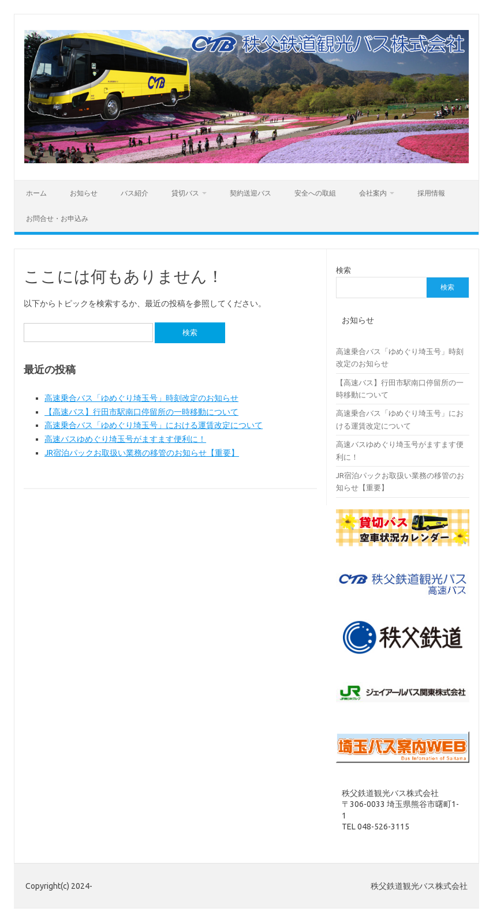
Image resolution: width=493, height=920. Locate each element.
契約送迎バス (250, 193)
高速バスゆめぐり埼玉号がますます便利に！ (125, 439)
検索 (343, 270)
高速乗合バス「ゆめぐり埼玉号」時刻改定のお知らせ (141, 398)
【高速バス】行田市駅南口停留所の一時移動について (141, 411)
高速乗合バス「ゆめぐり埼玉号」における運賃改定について (153, 425)
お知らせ (84, 193)
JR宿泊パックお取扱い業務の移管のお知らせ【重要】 (141, 452)
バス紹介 (134, 193)
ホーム (36, 193)
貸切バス (185, 193)
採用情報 (431, 193)
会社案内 (373, 193)
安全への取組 (315, 193)
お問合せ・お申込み (57, 218)
